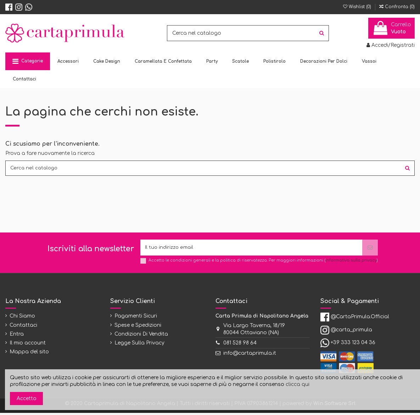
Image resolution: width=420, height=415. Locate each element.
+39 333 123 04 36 (353, 345)
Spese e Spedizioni (137, 327)
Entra (17, 336)
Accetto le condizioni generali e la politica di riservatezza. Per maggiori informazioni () (263, 262)
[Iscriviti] (370, 249)
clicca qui (297, 384)
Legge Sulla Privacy (139, 345)
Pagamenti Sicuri (135, 318)
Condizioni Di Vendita (141, 336)
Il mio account (28, 345)
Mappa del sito (29, 354)
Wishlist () (358, 6)
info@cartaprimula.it (249, 355)
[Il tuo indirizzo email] (251, 249)
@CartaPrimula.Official (360, 319)
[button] (27, 61)
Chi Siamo (22, 318)
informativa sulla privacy (351, 262)
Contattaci (23, 327)
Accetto (27, 398)
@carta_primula (351, 332)
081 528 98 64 (240, 345)
